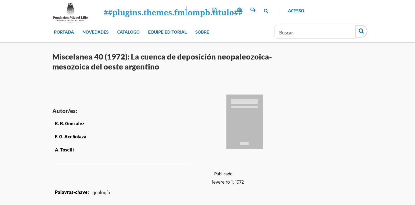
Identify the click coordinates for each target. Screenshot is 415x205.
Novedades (95, 31)
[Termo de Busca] (314, 32)
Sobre (202, 31)
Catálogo (128, 31)
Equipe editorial (167, 31)
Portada (64, 31)
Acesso (296, 10)
